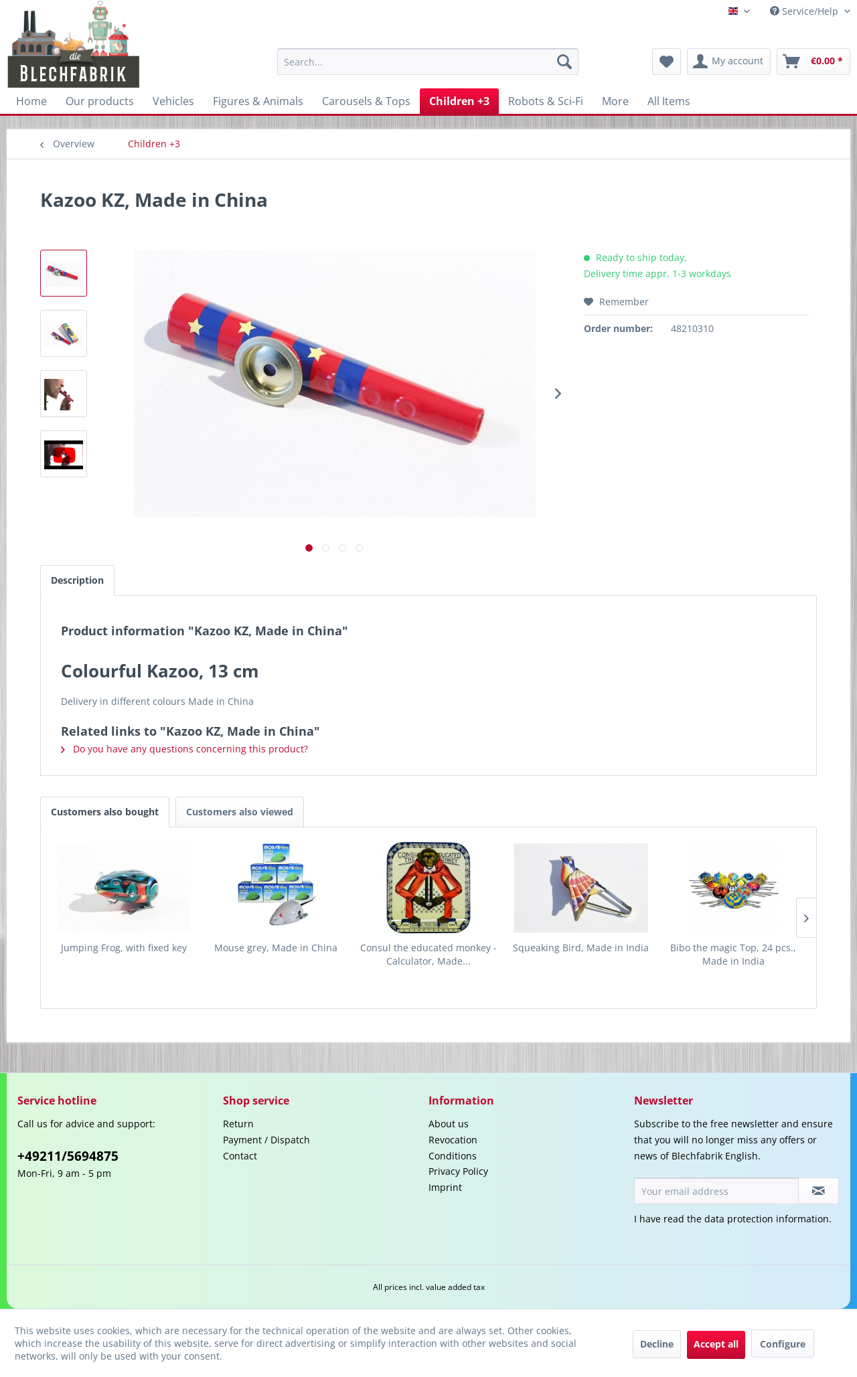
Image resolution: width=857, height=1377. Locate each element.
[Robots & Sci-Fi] (546, 101)
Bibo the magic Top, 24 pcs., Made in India (733, 954)
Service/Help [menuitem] (805, 11)
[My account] (729, 61)
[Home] (31, 101)
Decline (657, 1344)
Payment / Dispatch (266, 1139)
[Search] (564, 61)
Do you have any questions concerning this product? (184, 748)
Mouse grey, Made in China (275, 947)
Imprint (445, 1187)
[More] (615, 101)
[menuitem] (427, 61)
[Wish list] (666, 61)
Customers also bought (105, 811)
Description (77, 580)
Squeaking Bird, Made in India (581, 947)
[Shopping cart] (813, 61)
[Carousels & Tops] (366, 101)
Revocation (452, 1139)
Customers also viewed (239, 811)
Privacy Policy (458, 1171)
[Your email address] (716, 1191)
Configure (782, 1344)
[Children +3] (459, 101)
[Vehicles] (173, 101)
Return (238, 1123)
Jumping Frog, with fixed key (124, 947)
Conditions (452, 1155)
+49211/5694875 (68, 1156)
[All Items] (669, 101)
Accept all (716, 1344)
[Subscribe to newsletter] (818, 1191)
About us (448, 1123)
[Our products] (99, 101)
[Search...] (427, 61)
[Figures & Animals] (258, 101)
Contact (240, 1155)
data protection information (766, 1218)
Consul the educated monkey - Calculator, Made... (428, 954)
